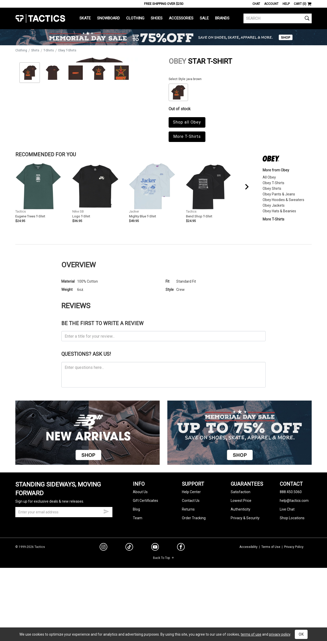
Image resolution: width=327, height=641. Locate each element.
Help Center (191, 551)
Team (137, 578)
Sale (204, 18)
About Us (140, 551)
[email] (63, 572)
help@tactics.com (294, 560)
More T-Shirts (187, 136)
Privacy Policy (293, 606)
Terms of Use (270, 606)
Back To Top (163, 617)
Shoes (156, 18)
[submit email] (106, 570)
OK (301, 634)
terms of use (251, 634)
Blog (136, 569)
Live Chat (287, 569)
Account (271, 4)
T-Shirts (48, 50)
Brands (222, 18)
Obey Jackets (274, 265)
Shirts (35, 50)
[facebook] (181, 607)
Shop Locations (292, 578)
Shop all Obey (187, 122)
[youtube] (155, 607)
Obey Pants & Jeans (279, 253)
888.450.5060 (291, 551)
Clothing (135, 18)
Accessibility (248, 606)
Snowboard (108, 18)
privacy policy (279, 634)
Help (286, 4)
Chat (256, 4)
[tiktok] (129, 607)
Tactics (40, 18)
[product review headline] (163, 396)
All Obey (269, 237)
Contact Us (191, 560)
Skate (85, 18)
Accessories (181, 18)
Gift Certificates (145, 560)
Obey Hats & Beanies (279, 270)
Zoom (23, 166)
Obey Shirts (272, 248)
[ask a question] (163, 434)
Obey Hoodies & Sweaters (283, 259)
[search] (277, 18)
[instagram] (103, 607)
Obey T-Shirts (67, 50)
